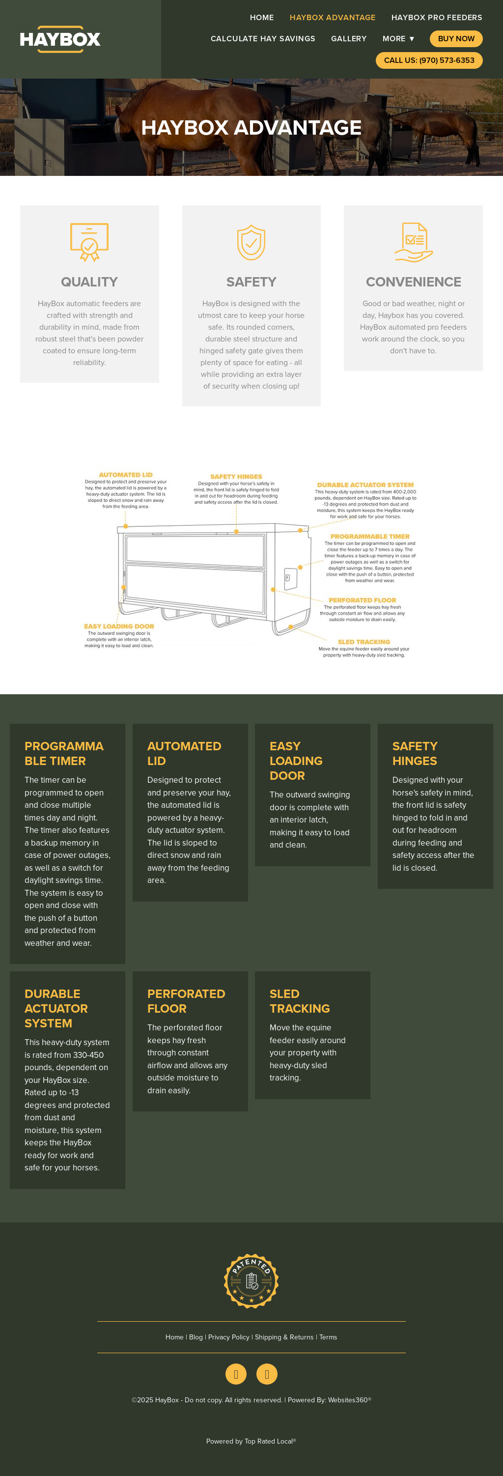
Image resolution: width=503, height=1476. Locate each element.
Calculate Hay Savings (263, 38)
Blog (196, 1337)
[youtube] (267, 1374)
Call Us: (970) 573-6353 (429, 60)
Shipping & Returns (284, 1337)
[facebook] (236, 1374)
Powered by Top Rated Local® (251, 1441)
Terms (328, 1337)
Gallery (349, 38)
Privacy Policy (229, 1337)
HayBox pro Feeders (437, 17)
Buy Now (456, 38)
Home (262, 17)
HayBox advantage (333, 17)
